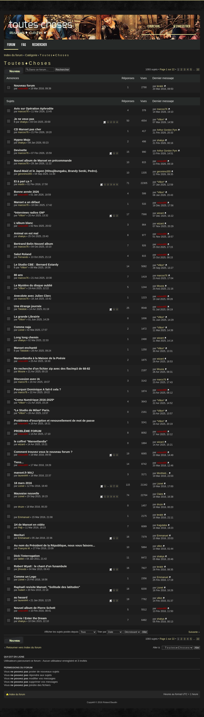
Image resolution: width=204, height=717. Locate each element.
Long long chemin (26, 337)
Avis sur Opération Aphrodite (33, 108)
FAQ (23, 45)
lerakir (160, 86)
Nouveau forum (24, 85)
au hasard (20, 597)
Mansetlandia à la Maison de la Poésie (39, 358)
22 (198, 69)
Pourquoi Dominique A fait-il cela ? (37, 389)
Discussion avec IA (27, 379)
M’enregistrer (181, 26)
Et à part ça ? (23, 181)
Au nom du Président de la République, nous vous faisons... (54, 545)
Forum (11, 45)
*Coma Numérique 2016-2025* (34, 399)
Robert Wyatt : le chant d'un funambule (40, 566)
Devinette (20, 150)
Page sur (167, 69)
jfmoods (22, 569)
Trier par (109, 631)
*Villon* (160, 119)
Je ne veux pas (24, 119)
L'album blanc (23, 223)
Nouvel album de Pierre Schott (34, 607)
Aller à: (156, 647)
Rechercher (39, 45)
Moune (160, 286)
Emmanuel (23, 517)
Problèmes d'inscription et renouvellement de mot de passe (54, 420)
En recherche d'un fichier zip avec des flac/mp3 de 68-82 (52, 368)
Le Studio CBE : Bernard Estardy (36, 264)
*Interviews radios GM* (29, 212)
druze (21, 506)
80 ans (18, 275)
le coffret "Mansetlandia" (30, 441)
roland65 (23, 88)
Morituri (19, 535)
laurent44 (23, 475)
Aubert (21, 590)
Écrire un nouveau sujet (14, 70)
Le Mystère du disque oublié (33, 285)
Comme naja (22, 327)
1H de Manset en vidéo (29, 524)
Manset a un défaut (27, 202)
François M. (24, 548)
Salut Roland (22, 254)
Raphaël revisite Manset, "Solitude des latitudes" (47, 587)
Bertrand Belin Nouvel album (33, 243)
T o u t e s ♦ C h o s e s (54, 55)
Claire (160, 494)
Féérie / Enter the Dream (30, 618)
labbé (21, 558)
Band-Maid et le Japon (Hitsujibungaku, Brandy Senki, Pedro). (56, 171)
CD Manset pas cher (27, 129)
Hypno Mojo (22, 139)
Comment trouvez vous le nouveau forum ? (43, 451)
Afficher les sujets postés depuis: (70, 631)
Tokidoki (22, 309)
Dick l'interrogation (27, 555)
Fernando (23, 257)
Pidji (20, 527)
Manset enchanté (25, 347)
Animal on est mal (26, 233)
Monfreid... (162, 473)
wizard (160, 213)
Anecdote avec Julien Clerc (32, 295)
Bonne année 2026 (26, 191)
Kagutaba (162, 525)
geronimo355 (25, 174)
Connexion (153, 26)
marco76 (22, 382)
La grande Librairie (27, 316)
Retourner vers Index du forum (23, 647)
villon (159, 546)
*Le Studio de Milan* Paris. (32, 410)
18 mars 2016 (23, 483)
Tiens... (19, 462)
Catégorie (31, 55)
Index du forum (13, 55)
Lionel (21, 330)
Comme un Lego (25, 576)
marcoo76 (23, 111)
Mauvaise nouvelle (26, 493)
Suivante (193, 632)
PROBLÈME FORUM (27, 431)
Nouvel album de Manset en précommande (43, 160)
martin (21, 184)
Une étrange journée (27, 306)
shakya (23, 122)
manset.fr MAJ (24, 472)
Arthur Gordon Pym (167, 130)
